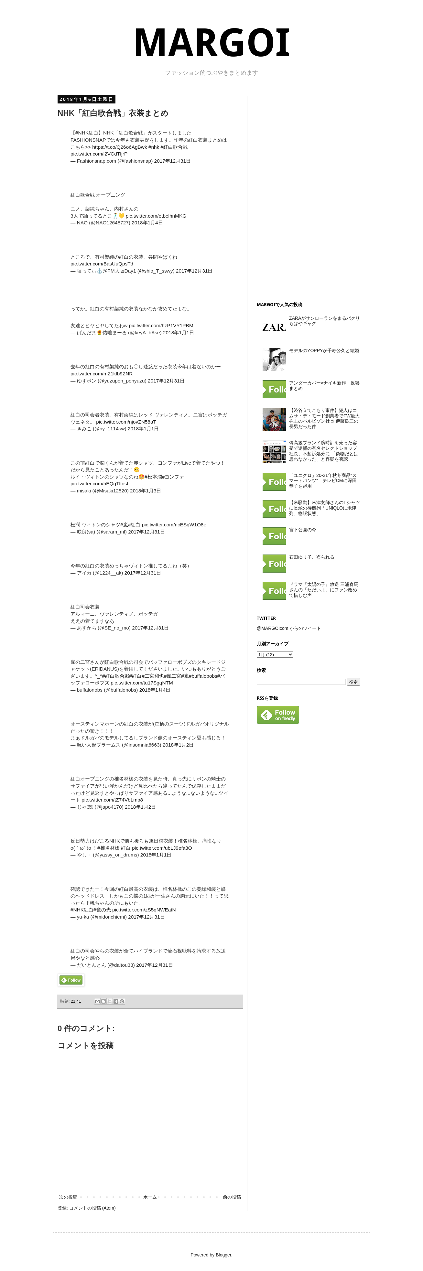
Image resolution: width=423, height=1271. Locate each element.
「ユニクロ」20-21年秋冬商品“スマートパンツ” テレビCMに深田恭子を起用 (322, 481)
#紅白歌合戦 (174, 147)
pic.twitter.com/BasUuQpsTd (101, 263)
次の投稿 (68, 1197)
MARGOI (211, 43)
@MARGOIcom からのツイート (289, 628)
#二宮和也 (153, 676)
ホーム (150, 1197)
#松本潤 (153, 476)
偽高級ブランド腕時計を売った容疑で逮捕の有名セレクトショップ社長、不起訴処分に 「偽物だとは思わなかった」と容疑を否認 (323, 450)
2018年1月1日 (178, 332)
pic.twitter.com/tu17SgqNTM (142, 682)
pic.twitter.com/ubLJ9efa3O (162, 848)
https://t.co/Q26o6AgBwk (119, 147)
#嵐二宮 (172, 676)
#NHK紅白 (86, 132)
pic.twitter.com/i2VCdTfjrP (98, 153)
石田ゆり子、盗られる (311, 557)
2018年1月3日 (145, 490)
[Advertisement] (305, 193)
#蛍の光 (102, 909)
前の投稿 (232, 1197)
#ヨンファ (173, 476)
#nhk (153, 147)
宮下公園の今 (302, 529)
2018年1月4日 (147, 222)
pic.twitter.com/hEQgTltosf (99, 483)
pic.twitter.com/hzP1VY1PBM (161, 325)
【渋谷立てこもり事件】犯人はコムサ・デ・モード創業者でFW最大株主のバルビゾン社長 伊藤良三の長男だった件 (324, 418)
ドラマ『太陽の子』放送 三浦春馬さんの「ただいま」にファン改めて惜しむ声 (323, 590)
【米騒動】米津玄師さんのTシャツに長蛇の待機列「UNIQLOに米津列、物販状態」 (324, 508)
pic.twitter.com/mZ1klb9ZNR (101, 373)
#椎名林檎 (108, 848)
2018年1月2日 (178, 745)
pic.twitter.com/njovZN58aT (126, 422)
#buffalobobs (203, 676)
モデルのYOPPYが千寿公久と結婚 (324, 350)
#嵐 (124, 524)
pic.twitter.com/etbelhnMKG (156, 216)
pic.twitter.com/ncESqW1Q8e (174, 524)
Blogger (223, 1254)
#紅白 (134, 524)
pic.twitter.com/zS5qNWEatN (144, 909)
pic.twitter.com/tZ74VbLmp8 (112, 799)
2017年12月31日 (172, 161)
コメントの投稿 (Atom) (92, 1208)
